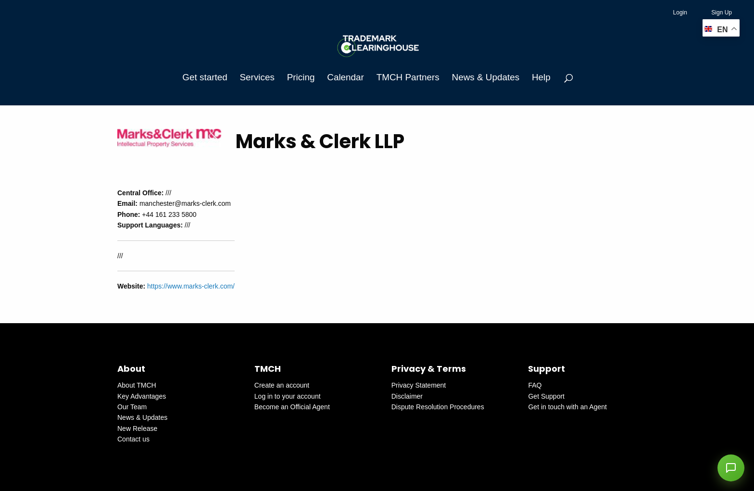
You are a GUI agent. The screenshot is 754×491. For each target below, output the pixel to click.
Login (680, 12)
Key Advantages (141, 396)
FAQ (534, 385)
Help (541, 77)
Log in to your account (287, 396)
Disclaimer (407, 396)
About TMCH (136, 385)
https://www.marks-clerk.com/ (191, 286)
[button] (730, 467)
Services (257, 77)
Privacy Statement (418, 385)
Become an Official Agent (292, 407)
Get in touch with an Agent (567, 407)
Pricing (301, 77)
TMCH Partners (408, 77)
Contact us (133, 439)
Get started (204, 77)
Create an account (281, 385)
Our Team (132, 407)
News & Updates (485, 77)
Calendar (345, 77)
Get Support (546, 396)
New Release (137, 428)
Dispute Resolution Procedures (437, 407)
